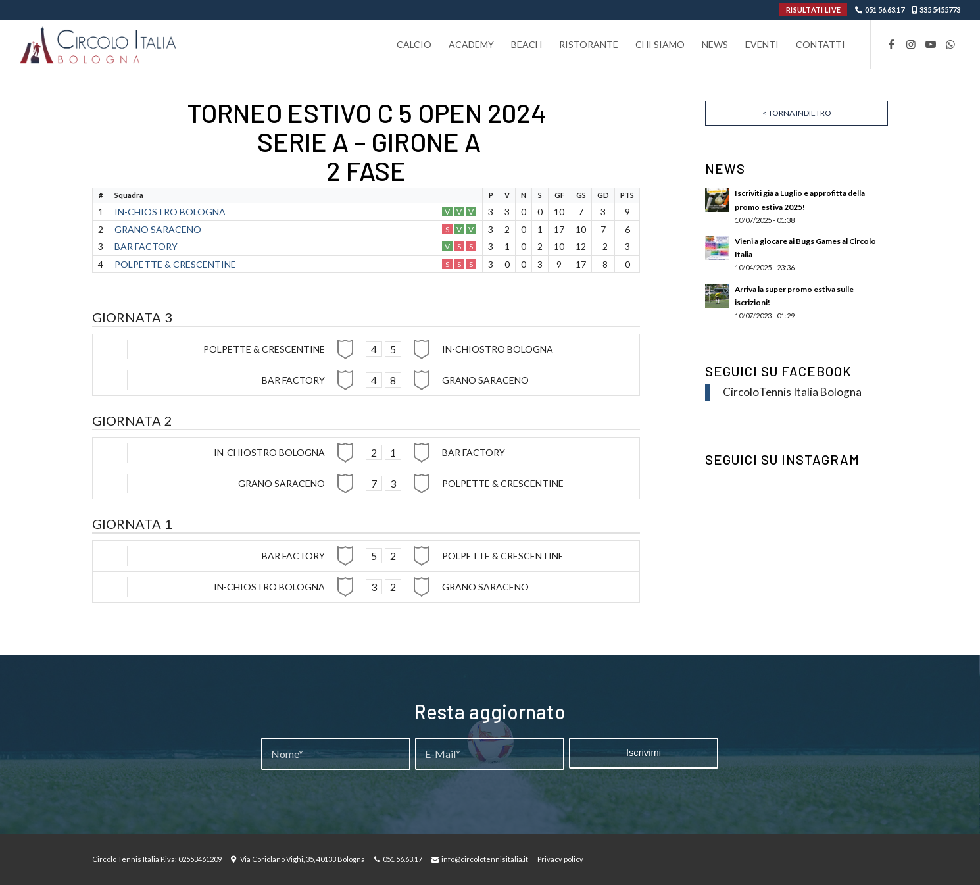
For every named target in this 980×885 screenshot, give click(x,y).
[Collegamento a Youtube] (931, 44)
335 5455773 (939, 9)
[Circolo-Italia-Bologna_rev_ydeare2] (99, 44)
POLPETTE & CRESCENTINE (175, 264)
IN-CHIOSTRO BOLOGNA (170, 211)
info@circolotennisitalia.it (484, 859)
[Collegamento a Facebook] (891, 44)
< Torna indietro (796, 113)
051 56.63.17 (884, 9)
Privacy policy (560, 859)
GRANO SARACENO (157, 229)
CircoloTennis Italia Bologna (792, 392)
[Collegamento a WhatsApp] (950, 44)
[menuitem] (414, 44)
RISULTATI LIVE (813, 9)
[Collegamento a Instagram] (911, 44)
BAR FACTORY (146, 246)
